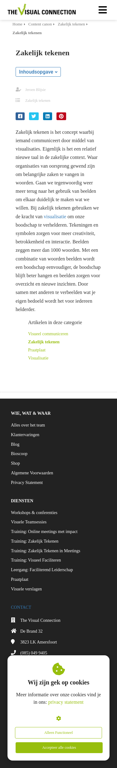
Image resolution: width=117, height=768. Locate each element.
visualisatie (55, 216)
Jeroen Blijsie (35, 90)
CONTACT (21, 607)
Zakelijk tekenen (37, 100)
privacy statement (65, 702)
